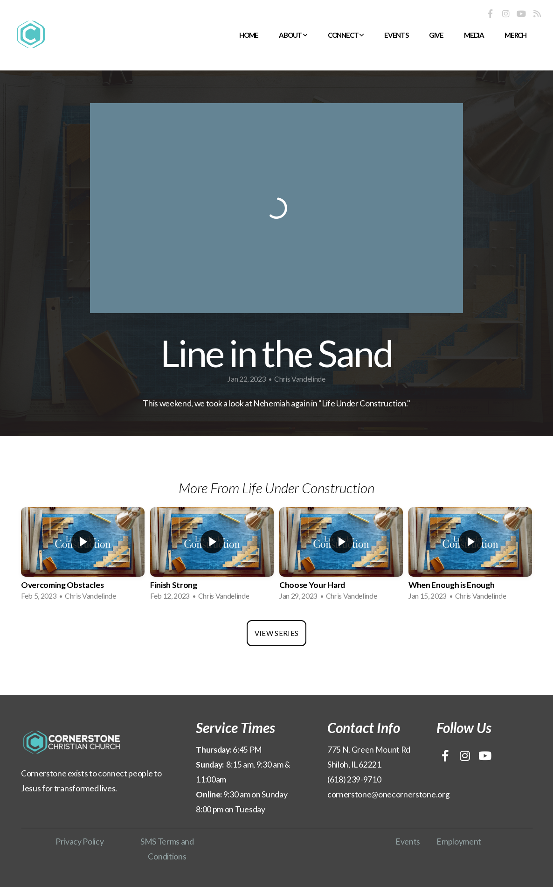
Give (436, 35)
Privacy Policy (79, 841)
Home (248, 35)
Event (405, 841)
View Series (276, 633)
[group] (83, 556)
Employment (458, 841)
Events (396, 35)
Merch (515, 35)
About (293, 35)
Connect (346, 35)
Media (474, 35)
